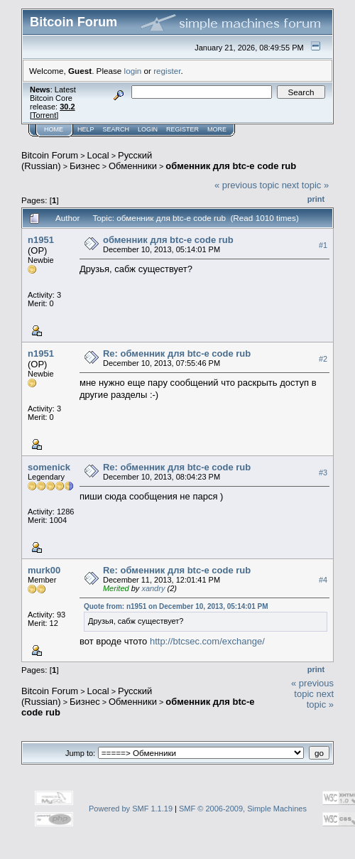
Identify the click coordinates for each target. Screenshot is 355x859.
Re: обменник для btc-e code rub (177, 353)
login (133, 70)
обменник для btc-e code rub (230, 166)
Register (182, 129)
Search (116, 129)
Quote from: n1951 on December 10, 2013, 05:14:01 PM (176, 606)
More (216, 129)
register (166, 70)
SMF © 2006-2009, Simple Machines (243, 808)
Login (148, 129)
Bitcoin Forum (49, 155)
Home (53, 129)
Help (85, 129)
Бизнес (85, 166)
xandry (153, 588)
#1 (323, 245)
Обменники (133, 166)
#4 (323, 580)
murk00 (44, 570)
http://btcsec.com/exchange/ (207, 641)
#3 (323, 472)
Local (98, 155)
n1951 (41, 239)
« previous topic (246, 185)
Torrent (44, 115)
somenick (49, 467)
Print (315, 199)
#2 (323, 359)
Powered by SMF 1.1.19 (131, 808)
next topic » (305, 185)
